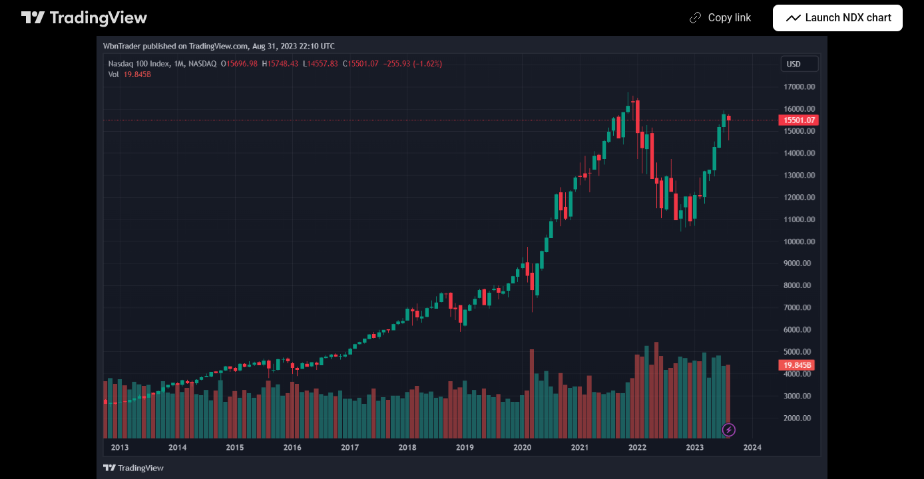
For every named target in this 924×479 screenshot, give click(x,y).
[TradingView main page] (84, 18)
